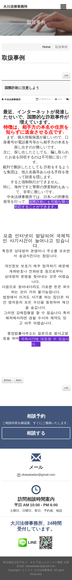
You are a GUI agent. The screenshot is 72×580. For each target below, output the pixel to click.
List (66, 75)
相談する (36, 433)
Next (18, 380)
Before (7, 380)
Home (46, 47)
